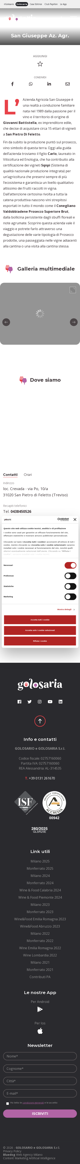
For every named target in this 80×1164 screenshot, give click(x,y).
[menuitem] (40, 861)
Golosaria (21, 4)
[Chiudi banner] (75, 519)
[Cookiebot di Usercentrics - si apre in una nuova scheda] (52, 519)
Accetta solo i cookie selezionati (40, 630)
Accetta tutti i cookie (40, 620)
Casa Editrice (36, 4)
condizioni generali (33, 1102)
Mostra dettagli (64, 610)
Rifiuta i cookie (40, 641)
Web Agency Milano (29, 1155)
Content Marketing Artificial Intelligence (29, 1158)
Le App (63, 4)
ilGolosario (9, 4)
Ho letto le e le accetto (33, 1102)
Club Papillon (51, 4)
